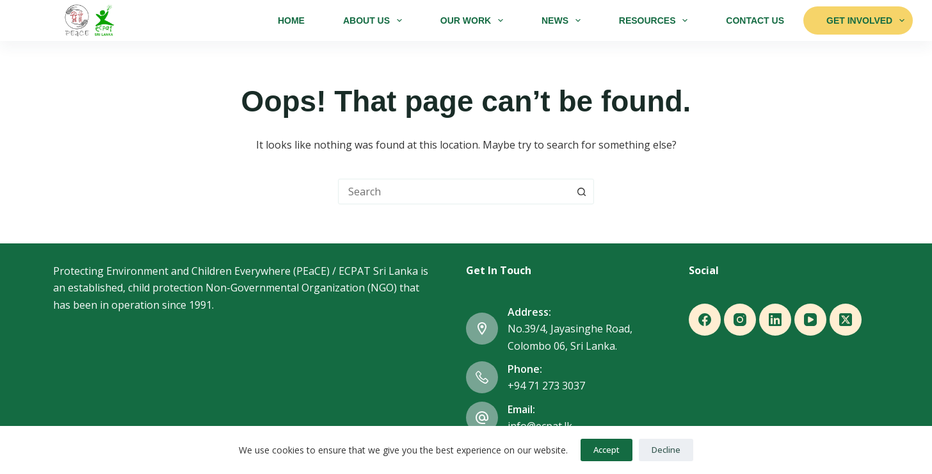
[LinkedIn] (775, 320)
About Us (375, 20)
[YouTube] (810, 320)
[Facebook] (705, 320)
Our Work (474, 20)
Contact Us (755, 20)
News (564, 20)
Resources (656, 20)
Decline (666, 449)
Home (291, 20)
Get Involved (865, 20)
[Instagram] (740, 320)
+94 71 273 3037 (546, 386)
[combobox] (454, 191)
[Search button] (581, 191)
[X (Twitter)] (846, 320)
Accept (606, 449)
